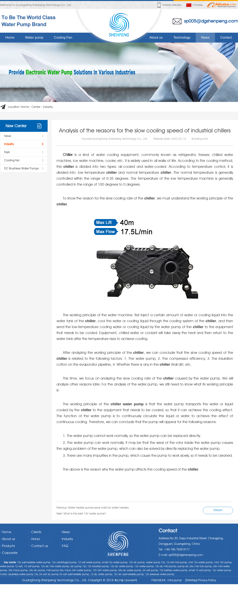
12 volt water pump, (89, 562)
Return (218, 510)
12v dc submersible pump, (129, 574)
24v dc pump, (37, 570)
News (205, 37)
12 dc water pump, (101, 574)
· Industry (66, 539)
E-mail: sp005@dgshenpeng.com (181, 555)
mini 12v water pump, (200, 562)
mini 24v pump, (203, 566)
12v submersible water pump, (34, 562)
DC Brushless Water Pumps (21, 168)
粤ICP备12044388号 (125, 580)
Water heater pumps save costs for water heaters (98, 507)
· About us (7, 539)
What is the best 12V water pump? (84, 513)
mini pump (174, 580)
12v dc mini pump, (166, 566)
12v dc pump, (137, 562)
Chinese (194, 5)
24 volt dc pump (49, 574)
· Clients (35, 532)
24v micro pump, (18, 570)
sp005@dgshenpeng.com (211, 21)
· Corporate (8, 553)
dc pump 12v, (79, 566)
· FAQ (64, 546)
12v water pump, (144, 566)
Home (9, 37)
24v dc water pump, (130, 570)
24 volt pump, (151, 570)
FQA (7, 152)
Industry (48, 107)
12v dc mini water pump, (55, 566)
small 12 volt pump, (200, 570)
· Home (5, 532)
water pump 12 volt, (11, 566)
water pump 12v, (155, 562)
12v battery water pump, (173, 570)
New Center (16, 125)
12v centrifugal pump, (64, 562)
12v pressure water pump (159, 574)
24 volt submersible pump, (74, 574)
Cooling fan (11, 160)
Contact (226, 37)
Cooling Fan (63, 37)
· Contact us (38, 546)
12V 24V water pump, (105, 570)
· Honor (34, 539)
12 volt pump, (32, 566)
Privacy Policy (206, 580)
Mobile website (168, 5)
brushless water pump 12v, (23, 574)
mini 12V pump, (223, 562)
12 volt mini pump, (177, 562)
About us (156, 37)
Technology (181, 37)
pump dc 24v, (186, 566)
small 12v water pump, (115, 562)
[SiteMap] (191, 580)
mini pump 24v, (55, 570)
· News (65, 532)
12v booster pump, (98, 566)
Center (36, 107)
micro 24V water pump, (78, 570)
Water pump (34, 37)
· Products (7, 546)
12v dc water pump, (122, 566)
